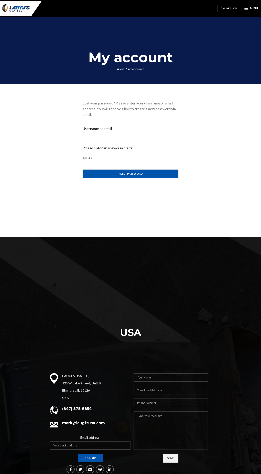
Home (120, 69)
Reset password (130, 173)
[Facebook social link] (70, 469)
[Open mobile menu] (251, 9)
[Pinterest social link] (100, 469)
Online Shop (228, 9)
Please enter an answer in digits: (108, 148)
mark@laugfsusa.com (83, 423)
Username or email (97, 129)
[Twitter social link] (80, 469)
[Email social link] (90, 469)
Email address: (90, 437)
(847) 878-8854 (77, 408)
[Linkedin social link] (110, 469)
